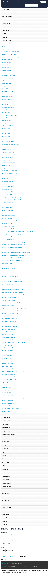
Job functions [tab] (5, 518)
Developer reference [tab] (7, 16)
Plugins (14, 5)
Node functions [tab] (5, 462)
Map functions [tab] (5, 514)
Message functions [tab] (6, 455)
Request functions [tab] (6, 479)
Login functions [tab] (5, 452)
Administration (21, 1)
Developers (43, 1)
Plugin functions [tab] (5, 469)
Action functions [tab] (6, 23)
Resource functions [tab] (6, 507)
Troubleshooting (35, 1)
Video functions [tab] (5, 497)
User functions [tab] (5, 493)
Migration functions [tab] (6, 459)
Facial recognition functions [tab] (8, 434)
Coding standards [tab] (6, 9)
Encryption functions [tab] (7, 431)
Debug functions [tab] (6, 427)
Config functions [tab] (6, 417)
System (28, 1)
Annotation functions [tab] (7, 33)
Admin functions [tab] (6, 26)
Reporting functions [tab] (6, 476)
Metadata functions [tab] (6, 504)
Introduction (6, 1)
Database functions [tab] (6, 500)
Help (22, 5)
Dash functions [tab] (5, 424)
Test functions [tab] (5, 524)
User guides (13, 1)
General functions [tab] (6, 441)
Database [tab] (4, 20)
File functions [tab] (5, 438)
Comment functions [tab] (6, 413)
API (18, 5)
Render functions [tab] (6, 472)
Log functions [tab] (5, 448)
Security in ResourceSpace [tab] (8, 13)
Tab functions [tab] (5, 521)
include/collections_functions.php (9, 556)
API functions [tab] (5, 37)
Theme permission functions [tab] (9, 490)
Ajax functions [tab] (5, 30)
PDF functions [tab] (5, 466)
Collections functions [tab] (7, 40)
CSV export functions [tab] (7, 420)
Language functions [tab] (6, 445)
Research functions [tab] (6, 483)
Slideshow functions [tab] (6, 486)
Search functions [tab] (6, 511)
